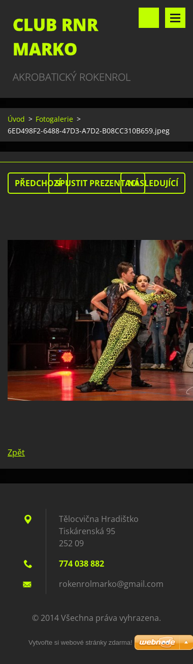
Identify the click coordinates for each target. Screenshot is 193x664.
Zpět (16, 452)
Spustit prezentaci (96, 183)
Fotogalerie (54, 119)
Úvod (16, 119)
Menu (175, 18)
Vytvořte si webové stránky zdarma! (80, 642)
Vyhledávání (149, 18)
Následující (152, 183)
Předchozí (38, 183)
